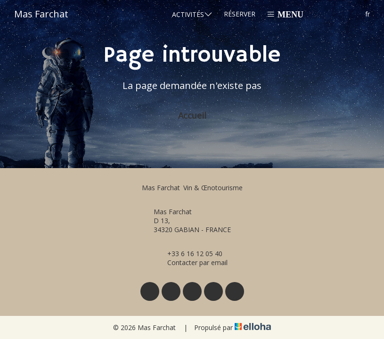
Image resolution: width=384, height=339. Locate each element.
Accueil (192, 115)
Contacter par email (192, 262)
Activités (192, 14)
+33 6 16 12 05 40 (189, 253)
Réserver (239, 13)
